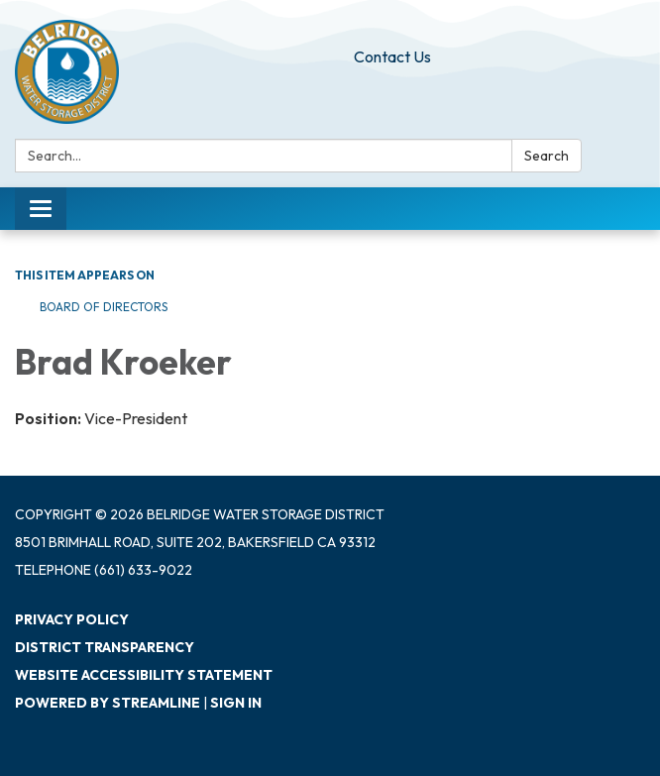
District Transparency (104, 647)
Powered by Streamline (107, 703)
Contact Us (392, 56)
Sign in (236, 703)
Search (546, 156)
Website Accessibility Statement (144, 675)
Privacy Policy (72, 619)
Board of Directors (103, 306)
